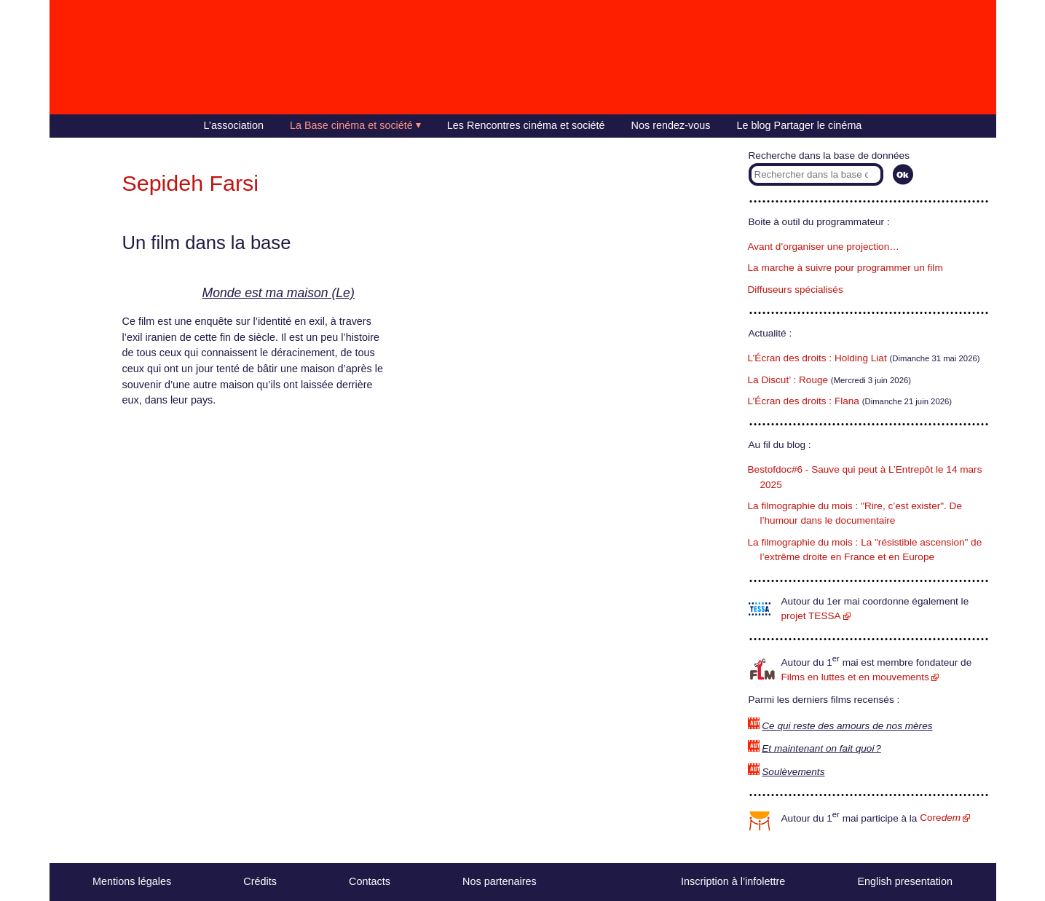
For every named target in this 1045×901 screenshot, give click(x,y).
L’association (234, 125)
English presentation (904, 881)
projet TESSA (811, 615)
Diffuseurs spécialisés (795, 289)
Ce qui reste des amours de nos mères (847, 725)
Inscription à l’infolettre (733, 881)
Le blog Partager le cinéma (798, 125)
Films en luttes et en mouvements (855, 677)
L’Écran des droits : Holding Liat (817, 358)
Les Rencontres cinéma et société (526, 125)
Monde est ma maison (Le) (278, 293)
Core (940, 817)
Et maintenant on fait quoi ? (821, 748)
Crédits (260, 881)
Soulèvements (793, 771)
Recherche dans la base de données (829, 155)
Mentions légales (131, 881)
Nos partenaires (499, 881)
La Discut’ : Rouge (788, 379)
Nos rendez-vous (671, 125)
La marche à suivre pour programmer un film (845, 267)
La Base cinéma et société (351, 125)
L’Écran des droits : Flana (803, 401)
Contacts (369, 881)
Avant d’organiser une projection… (823, 246)
